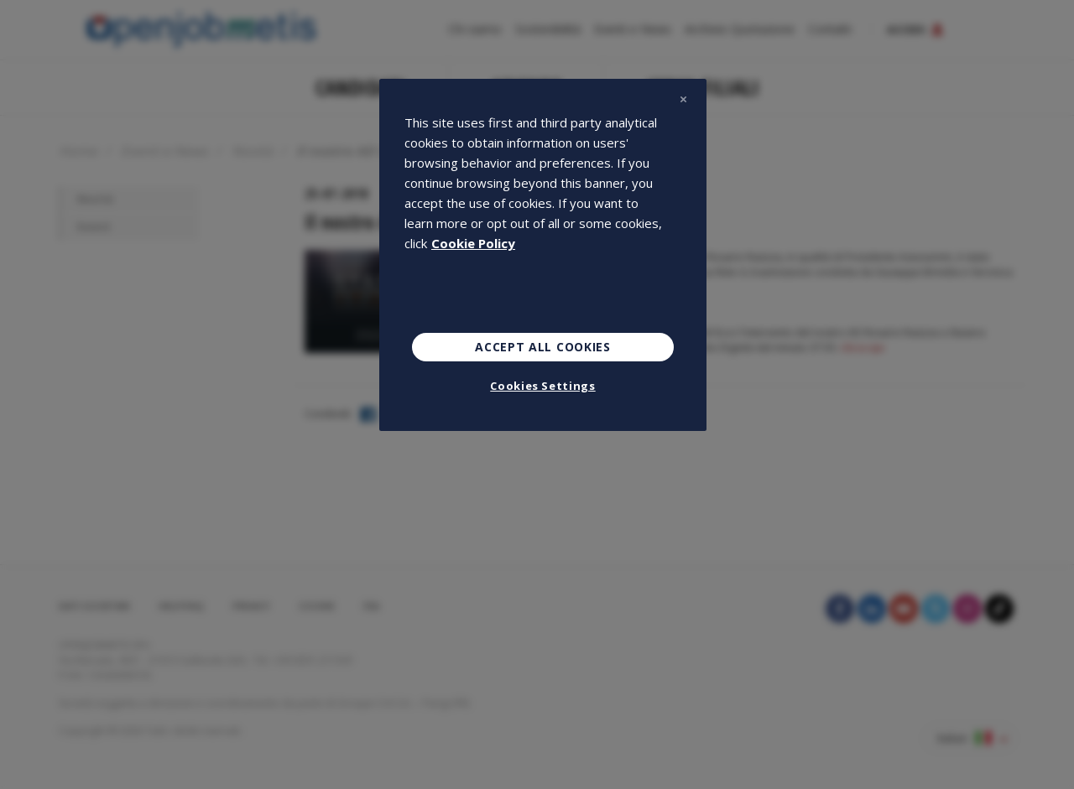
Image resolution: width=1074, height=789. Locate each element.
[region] (542, 255)
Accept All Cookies (543, 347)
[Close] (683, 98)
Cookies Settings (542, 385)
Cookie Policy (473, 243)
